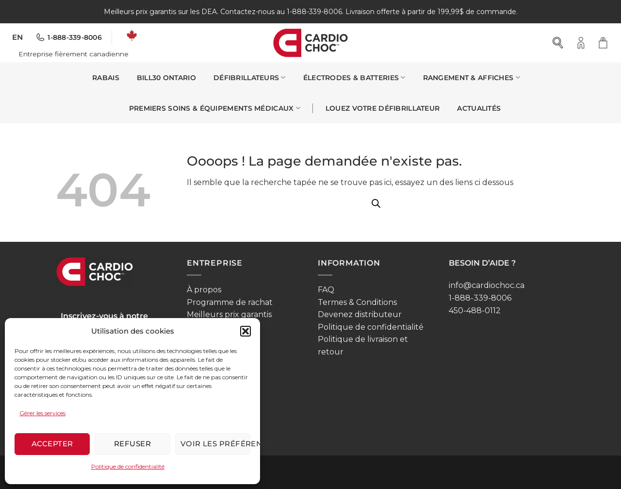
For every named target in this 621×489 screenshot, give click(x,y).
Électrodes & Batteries (354, 77)
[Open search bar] (558, 43)
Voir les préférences (215, 443)
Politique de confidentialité (127, 466)
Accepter (52, 443)
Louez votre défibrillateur (383, 108)
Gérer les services (42, 413)
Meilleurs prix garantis (229, 314)
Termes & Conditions (357, 302)
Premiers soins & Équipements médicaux (214, 108)
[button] (245, 331)
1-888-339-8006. (315, 11)
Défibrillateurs (249, 77)
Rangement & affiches (471, 77)
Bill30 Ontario (166, 77)
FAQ (326, 289)
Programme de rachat (230, 302)
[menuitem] (17, 37)
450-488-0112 (475, 310)
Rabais (105, 77)
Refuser (132, 443)
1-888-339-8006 (480, 298)
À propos (204, 289)
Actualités (479, 108)
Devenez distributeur (360, 314)
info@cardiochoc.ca (486, 285)
